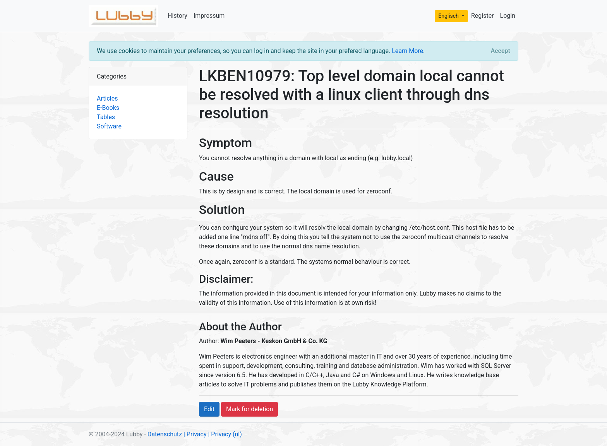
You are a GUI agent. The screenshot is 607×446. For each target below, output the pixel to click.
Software (109, 126)
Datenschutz (164, 434)
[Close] (500, 51)
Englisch (449, 16)
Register (482, 15)
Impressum (209, 15)
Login (507, 15)
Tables (106, 117)
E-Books (108, 107)
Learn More (407, 51)
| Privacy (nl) (225, 434)
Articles (107, 98)
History (177, 15)
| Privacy (195, 434)
